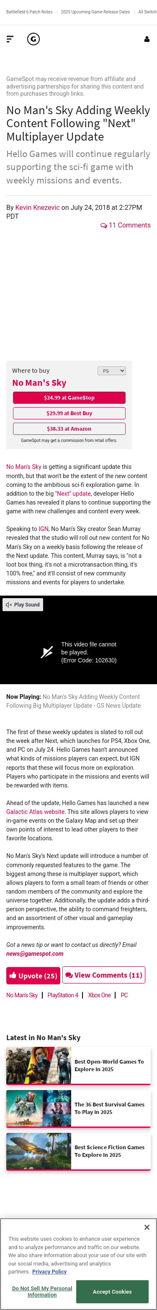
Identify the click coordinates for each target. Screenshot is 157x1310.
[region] (78, 1264)
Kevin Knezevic (38, 208)
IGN (44, 529)
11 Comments (125, 225)
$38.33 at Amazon (69, 428)
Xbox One (99, 995)
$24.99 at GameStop (69, 397)
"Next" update (73, 493)
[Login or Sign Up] (147, 39)
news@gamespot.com (35, 953)
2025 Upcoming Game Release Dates (95, 12)
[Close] (147, 1227)
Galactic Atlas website (35, 811)
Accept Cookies (112, 1292)
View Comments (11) (103, 975)
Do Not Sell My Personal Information (42, 1291)
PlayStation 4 (63, 995)
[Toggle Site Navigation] (10, 39)
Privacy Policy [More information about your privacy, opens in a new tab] (49, 1271)
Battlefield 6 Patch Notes (29, 12)
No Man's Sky (39, 382)
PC (124, 995)
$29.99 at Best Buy (69, 413)
